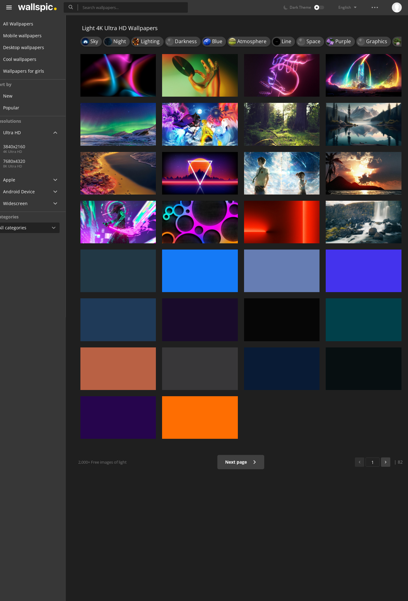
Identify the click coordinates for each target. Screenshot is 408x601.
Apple (16, 180)
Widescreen (22, 203)
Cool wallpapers (27, 59)
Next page (242, 462)
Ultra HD (19, 132)
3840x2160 (46, 146)
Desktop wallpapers (31, 47)
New (19, 96)
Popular (23, 108)
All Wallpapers (25, 24)
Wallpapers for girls (31, 71)
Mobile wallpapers (29, 36)
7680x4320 (26, 161)
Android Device (26, 192)
